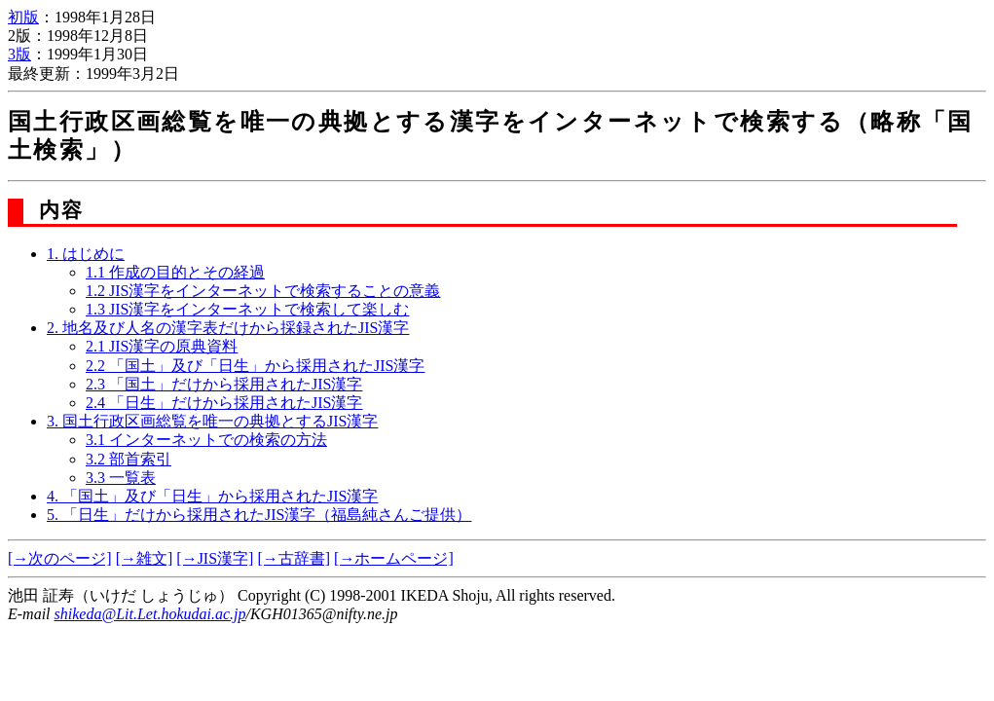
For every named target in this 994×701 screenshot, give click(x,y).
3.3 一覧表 (121, 477)
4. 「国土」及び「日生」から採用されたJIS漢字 (212, 496)
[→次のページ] (60, 558)
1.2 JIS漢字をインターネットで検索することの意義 (263, 290)
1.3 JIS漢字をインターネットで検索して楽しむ (247, 309)
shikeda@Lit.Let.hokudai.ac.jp (150, 614)
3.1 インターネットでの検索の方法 (206, 439)
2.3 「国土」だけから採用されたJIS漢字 (224, 384)
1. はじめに (86, 253)
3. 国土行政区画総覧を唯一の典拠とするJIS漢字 (212, 421)
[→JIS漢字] (214, 558)
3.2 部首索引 (128, 459)
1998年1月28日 (105, 17)
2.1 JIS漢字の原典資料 (162, 346)
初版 (23, 17)
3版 (19, 54)
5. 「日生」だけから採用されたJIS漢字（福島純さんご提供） (259, 514)
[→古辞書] (293, 558)
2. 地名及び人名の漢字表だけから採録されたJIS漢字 (228, 327)
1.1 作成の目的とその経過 (175, 272)
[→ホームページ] (394, 558)
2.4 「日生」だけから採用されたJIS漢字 (224, 402)
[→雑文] (144, 558)
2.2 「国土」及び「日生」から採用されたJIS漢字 (255, 365)
